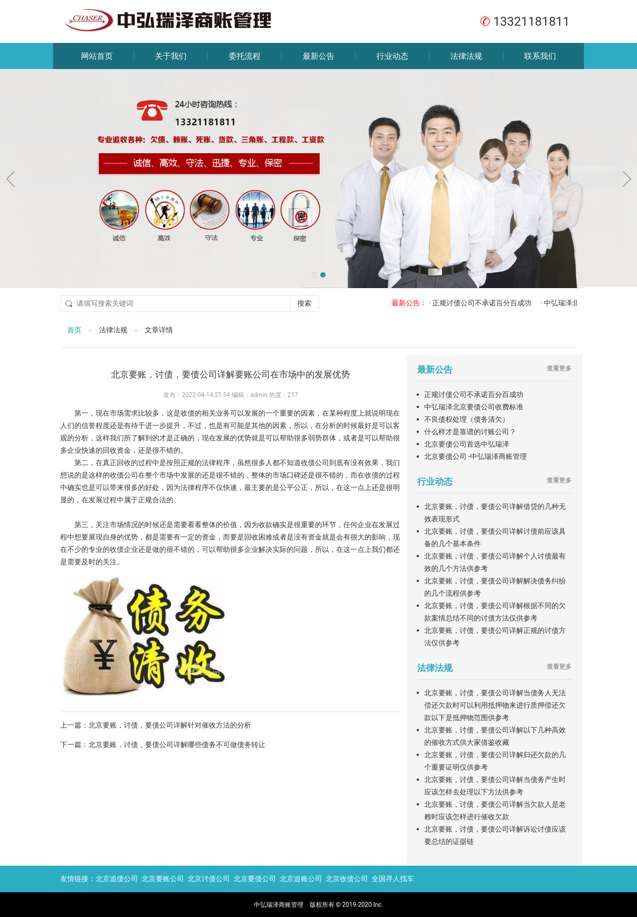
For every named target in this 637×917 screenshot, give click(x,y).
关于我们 (171, 56)
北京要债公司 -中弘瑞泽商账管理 (475, 456)
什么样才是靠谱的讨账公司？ (470, 432)
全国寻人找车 (393, 879)
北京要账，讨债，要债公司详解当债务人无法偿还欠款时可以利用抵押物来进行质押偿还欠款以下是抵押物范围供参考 (495, 705)
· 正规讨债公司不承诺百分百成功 (486, 303)
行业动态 (392, 56)
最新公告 (318, 56)
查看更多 (559, 368)
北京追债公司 (117, 879)
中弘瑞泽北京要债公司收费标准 (473, 407)
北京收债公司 (347, 879)
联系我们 (540, 56)
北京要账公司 (163, 879)
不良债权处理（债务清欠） (466, 419)
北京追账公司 (301, 879)
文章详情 (159, 330)
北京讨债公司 (209, 879)
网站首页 (97, 56)
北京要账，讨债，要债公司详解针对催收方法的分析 (169, 725)
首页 (74, 330)
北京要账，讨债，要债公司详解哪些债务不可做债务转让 (176, 744)
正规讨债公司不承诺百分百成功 (473, 394)
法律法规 (466, 56)
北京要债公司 (255, 879)
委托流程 (245, 56)
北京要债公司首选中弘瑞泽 (466, 444)
